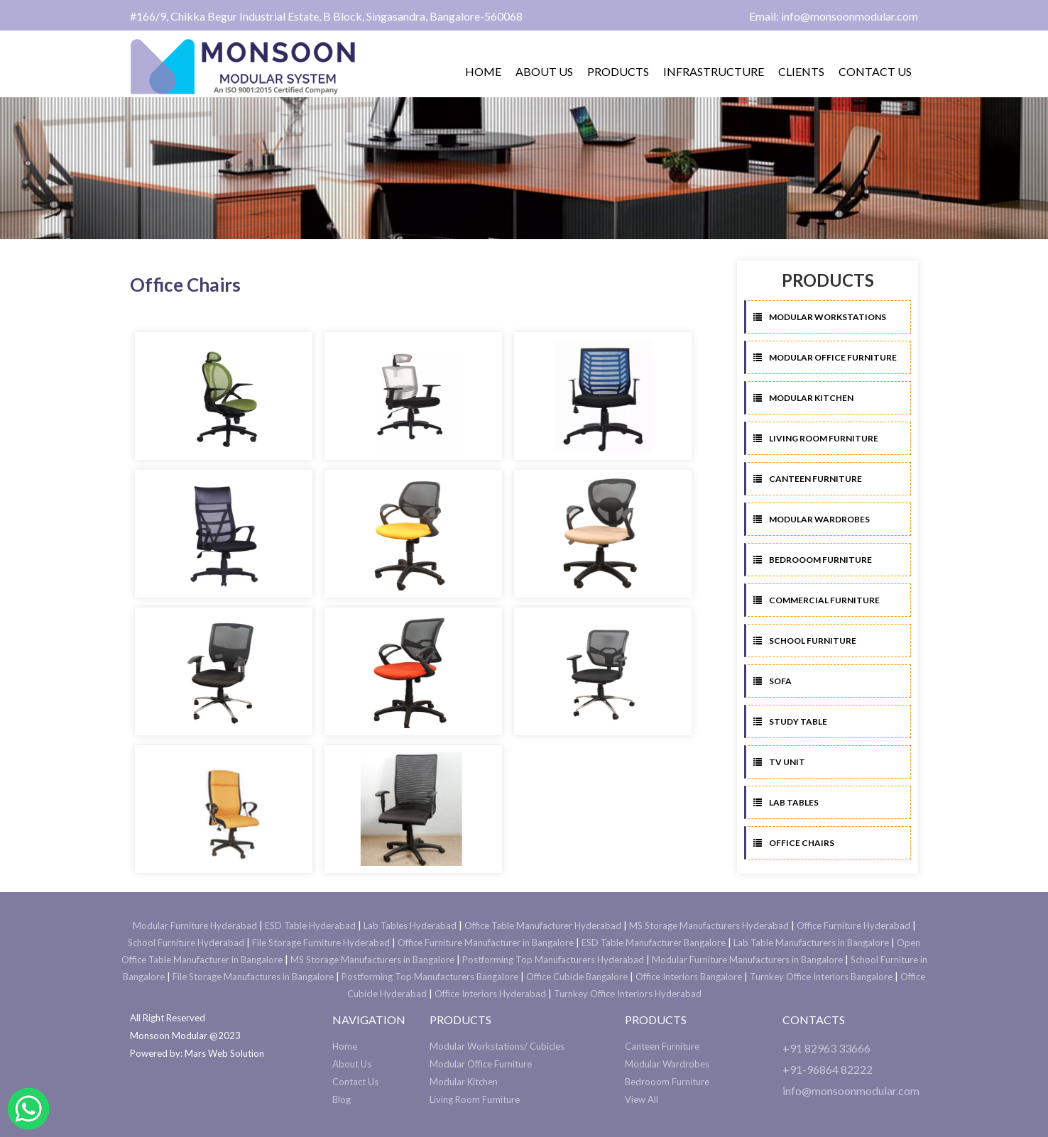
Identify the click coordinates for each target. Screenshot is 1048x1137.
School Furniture (804, 640)
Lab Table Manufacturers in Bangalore (811, 942)
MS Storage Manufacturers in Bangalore (372, 959)
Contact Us (355, 1081)
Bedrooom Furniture (812, 559)
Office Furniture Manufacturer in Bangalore (486, 942)
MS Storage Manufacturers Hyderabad (709, 925)
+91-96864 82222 (827, 1069)
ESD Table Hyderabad (310, 925)
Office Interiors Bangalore (688, 976)
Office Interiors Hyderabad (490, 993)
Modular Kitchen (803, 397)
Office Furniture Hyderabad (853, 925)
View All (641, 1099)
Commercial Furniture (816, 600)
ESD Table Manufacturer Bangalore (654, 942)
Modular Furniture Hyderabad (195, 925)
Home (483, 71)
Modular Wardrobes (811, 519)
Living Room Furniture (815, 438)
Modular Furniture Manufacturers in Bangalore (747, 959)
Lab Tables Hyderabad (410, 925)
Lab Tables (786, 802)
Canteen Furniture (807, 478)
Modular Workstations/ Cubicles (497, 1046)
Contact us (875, 71)
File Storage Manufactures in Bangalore (253, 976)
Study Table (790, 721)
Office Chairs (793, 842)
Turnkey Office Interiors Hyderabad (628, 993)
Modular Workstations (819, 317)
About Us (351, 1064)
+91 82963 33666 (826, 1048)
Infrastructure (713, 71)
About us (544, 71)
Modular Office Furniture (825, 357)
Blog (341, 1099)
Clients (801, 71)
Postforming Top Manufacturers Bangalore (430, 976)
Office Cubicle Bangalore (577, 976)
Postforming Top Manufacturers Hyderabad (553, 959)
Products (618, 71)
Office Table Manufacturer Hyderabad (542, 925)
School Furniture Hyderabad (186, 942)
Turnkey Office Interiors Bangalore (821, 976)
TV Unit (779, 762)
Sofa (772, 681)
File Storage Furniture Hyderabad (321, 942)
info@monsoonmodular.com (850, 1090)
